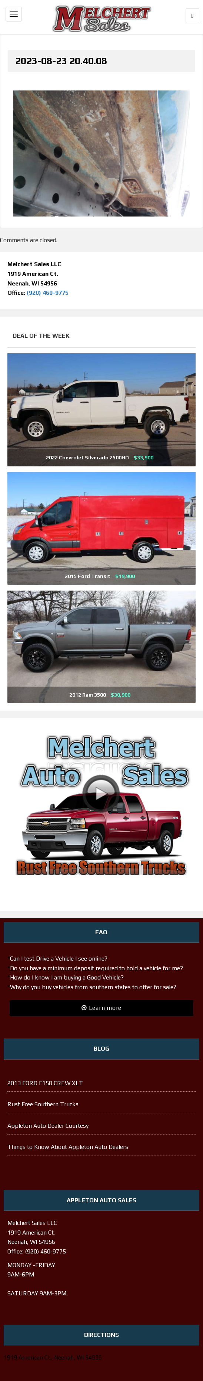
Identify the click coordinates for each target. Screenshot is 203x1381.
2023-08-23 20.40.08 (61, 60)
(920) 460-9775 (48, 292)
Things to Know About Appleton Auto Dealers (67, 1146)
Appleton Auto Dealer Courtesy (48, 1125)
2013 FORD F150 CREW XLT (45, 1083)
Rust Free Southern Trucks (43, 1104)
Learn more (101, 1007)
